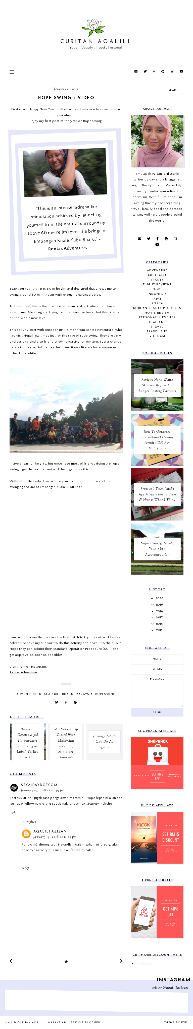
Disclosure (143, 963)
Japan (157, 299)
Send (157, 712)
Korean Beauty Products (157, 308)
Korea (157, 303)
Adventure (26, 694)
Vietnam (157, 336)
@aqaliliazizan (175, 987)
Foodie (157, 289)
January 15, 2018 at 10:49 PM (43, 790)
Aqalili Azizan (50, 831)
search (174, 90)
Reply (13, 812)
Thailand (157, 322)
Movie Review (157, 313)
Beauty (157, 280)
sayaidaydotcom (39, 785)
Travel (157, 327)
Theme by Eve (175, 1022)
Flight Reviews (157, 284)
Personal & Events (157, 317)
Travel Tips (157, 331)
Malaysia (84, 694)
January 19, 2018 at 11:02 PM (55, 837)
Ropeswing (105, 694)
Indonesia (157, 294)
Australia (157, 275)
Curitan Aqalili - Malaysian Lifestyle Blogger (59, 1022)
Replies (31, 822)
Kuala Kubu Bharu (56, 694)
